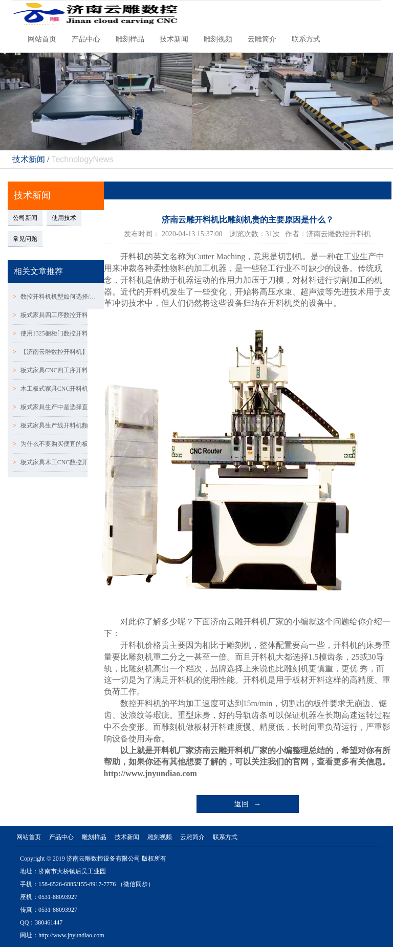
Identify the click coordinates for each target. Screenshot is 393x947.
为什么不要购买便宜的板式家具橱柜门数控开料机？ (56, 443)
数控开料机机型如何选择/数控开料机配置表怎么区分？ (56, 296)
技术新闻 (174, 39)
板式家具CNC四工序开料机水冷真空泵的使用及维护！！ (56, 370)
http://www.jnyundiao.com (150, 773)
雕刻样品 (130, 39)
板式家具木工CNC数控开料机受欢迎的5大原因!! (56, 462)
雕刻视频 (218, 39)
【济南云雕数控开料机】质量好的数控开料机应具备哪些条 (56, 351)
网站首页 (42, 39)
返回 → (247, 804)
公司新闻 (25, 217)
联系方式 (306, 39)
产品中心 (86, 39)
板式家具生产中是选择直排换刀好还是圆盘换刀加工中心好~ (56, 407)
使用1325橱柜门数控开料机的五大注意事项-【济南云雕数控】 (56, 333)
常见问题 (25, 238)
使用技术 (64, 217)
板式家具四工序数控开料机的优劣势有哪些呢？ (56, 315)
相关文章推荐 (38, 271)
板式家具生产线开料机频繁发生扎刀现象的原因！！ (56, 425)
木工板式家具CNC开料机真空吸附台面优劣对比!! (56, 388)
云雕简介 (262, 39)
